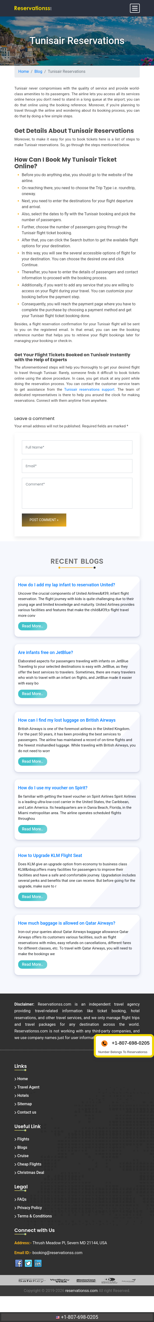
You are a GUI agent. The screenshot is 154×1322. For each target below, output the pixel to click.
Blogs (22, 1147)
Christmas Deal (30, 1172)
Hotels (23, 1095)
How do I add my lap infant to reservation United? (66, 584)
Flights (23, 1139)
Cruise (23, 1155)
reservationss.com (81, 1290)
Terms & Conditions (34, 1216)
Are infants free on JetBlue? (45, 652)
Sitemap (24, 1104)
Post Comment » (44, 520)
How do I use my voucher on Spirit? (52, 787)
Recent (64, 561)
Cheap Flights (29, 1164)
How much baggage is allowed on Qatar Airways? (66, 923)
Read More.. (32, 626)
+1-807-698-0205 (77, 1317)
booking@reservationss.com (57, 1252)
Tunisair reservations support (89, 389)
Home (23, 71)
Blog (38, 71)
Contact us (26, 1112)
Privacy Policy (29, 1207)
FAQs (22, 1199)
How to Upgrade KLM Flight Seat (50, 855)
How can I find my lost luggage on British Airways (67, 720)
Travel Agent (28, 1087)
